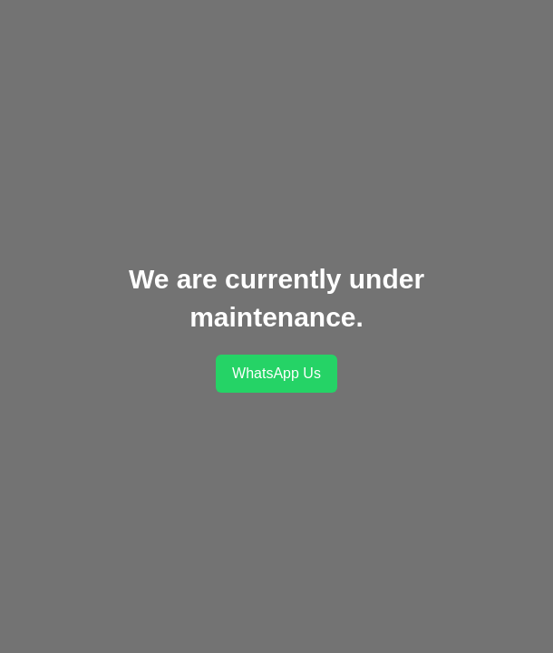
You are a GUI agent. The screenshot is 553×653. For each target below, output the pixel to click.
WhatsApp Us (276, 373)
